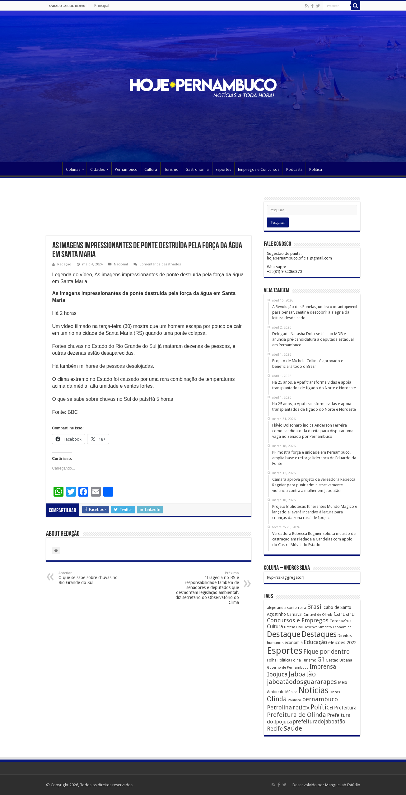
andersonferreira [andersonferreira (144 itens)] (291, 608)
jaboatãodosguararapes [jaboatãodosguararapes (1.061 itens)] (302, 681)
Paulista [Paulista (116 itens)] (294, 700)
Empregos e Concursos (258, 169)
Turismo (171, 169)
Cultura (150, 169)
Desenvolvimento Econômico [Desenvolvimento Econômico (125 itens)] (328, 627)
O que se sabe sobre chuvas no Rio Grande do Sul (90, 578)
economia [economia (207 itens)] (294, 642)
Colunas (73, 169)
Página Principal (54, 168)
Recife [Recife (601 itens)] (275, 728)
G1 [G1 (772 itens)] (321, 659)
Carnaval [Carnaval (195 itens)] (294, 614)
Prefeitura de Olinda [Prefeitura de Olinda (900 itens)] (296, 714)
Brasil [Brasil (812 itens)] (315, 606)
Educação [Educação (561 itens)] (315, 642)
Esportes (223, 169)
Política (315, 169)
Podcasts (294, 169)
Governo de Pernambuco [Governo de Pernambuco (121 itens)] (288, 667)
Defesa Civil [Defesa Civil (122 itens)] (293, 627)
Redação (64, 264)
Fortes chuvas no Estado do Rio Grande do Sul (104, 346)
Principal (101, 5)
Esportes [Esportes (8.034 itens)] (284, 650)
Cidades (97, 169)
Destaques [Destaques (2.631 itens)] (319, 634)
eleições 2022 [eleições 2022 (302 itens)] (342, 642)
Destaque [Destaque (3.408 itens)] (284, 634)
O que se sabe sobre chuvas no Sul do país (100, 399)
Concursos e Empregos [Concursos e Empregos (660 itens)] (298, 620)
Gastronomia (197, 169)
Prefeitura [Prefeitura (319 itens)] (345, 708)
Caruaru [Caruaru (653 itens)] (344, 613)
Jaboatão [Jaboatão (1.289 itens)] (302, 674)
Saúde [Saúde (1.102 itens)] (293, 728)
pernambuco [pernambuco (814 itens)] (320, 699)
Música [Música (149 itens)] (291, 692)
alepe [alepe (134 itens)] (271, 608)
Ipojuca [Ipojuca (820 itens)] (277, 674)
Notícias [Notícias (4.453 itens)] (313, 690)
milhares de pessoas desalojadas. (116, 366)
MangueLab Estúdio (342, 785)
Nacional (121, 264)
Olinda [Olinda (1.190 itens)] (277, 699)
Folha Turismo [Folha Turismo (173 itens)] (303, 660)
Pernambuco (126, 169)
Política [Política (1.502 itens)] (321, 707)
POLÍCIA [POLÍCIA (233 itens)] (301, 707)
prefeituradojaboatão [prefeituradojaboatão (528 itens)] (319, 721)
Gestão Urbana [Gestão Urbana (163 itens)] (339, 660)
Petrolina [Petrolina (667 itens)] (279, 707)
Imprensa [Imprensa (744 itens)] (323, 666)
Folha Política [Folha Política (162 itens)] (278, 660)
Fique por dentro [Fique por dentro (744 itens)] (326, 651)
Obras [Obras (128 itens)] (334, 692)
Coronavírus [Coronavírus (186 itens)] (340, 621)
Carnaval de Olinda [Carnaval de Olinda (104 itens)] (318, 615)
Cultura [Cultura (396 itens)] (275, 626)
